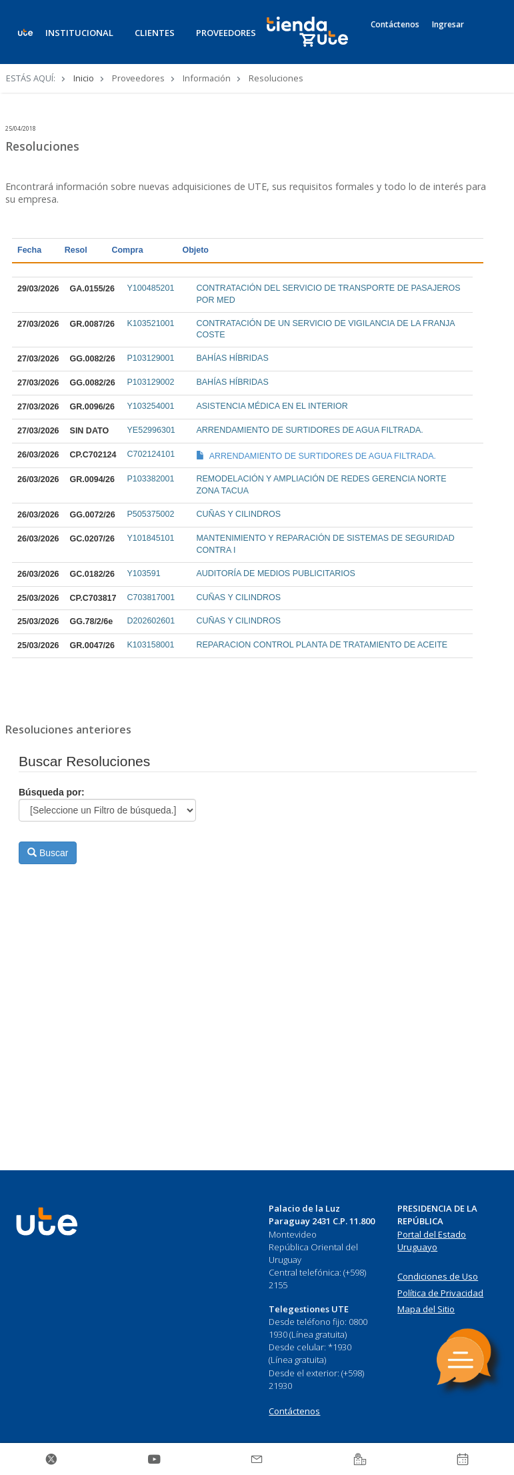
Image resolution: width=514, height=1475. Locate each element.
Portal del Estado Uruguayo (431, 1241)
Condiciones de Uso (437, 1276)
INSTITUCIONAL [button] (79, 33)
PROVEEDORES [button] (226, 33)
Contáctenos (395, 25)
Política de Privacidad (440, 1293)
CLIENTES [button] (155, 33)
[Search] (484, 39)
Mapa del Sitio (426, 1309)
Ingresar (448, 25)
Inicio (83, 78)
